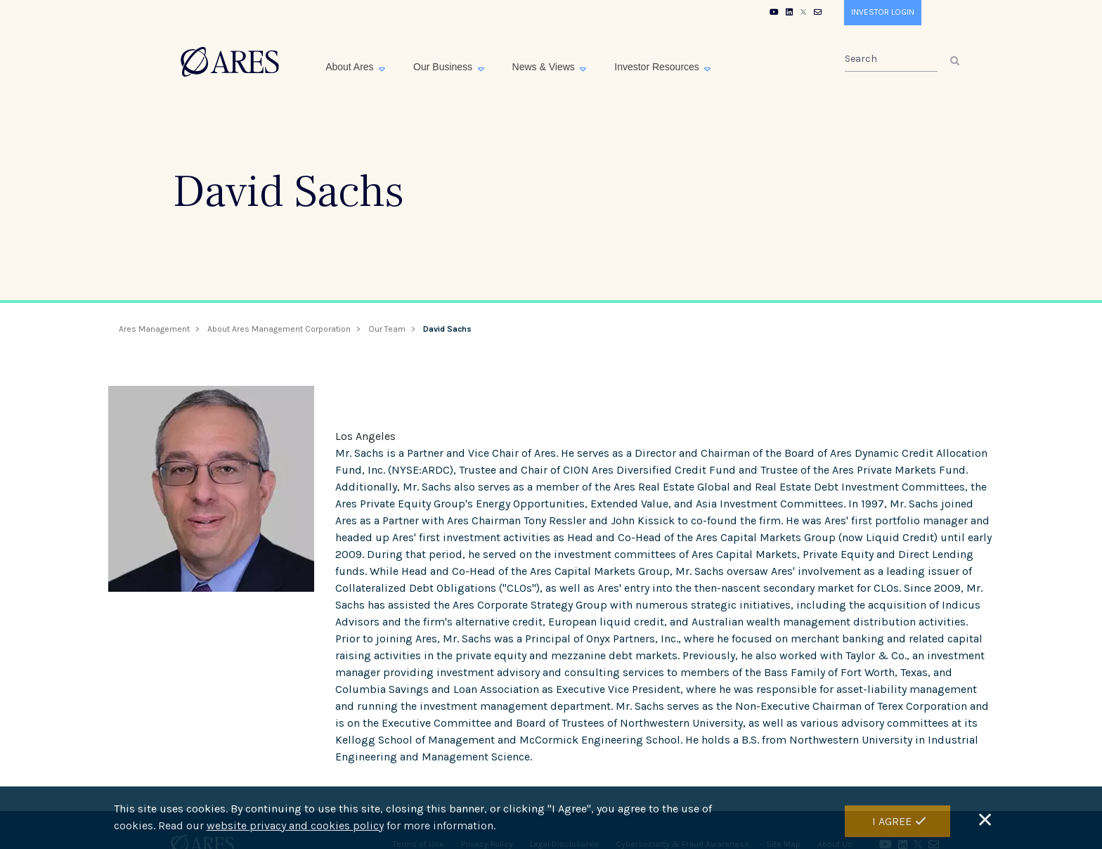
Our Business (444, 66)
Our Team (387, 329)
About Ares (350, 66)
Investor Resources (658, 66)
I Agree (892, 821)
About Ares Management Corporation (279, 329)
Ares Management (154, 329)
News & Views (545, 66)
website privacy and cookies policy (295, 826)
